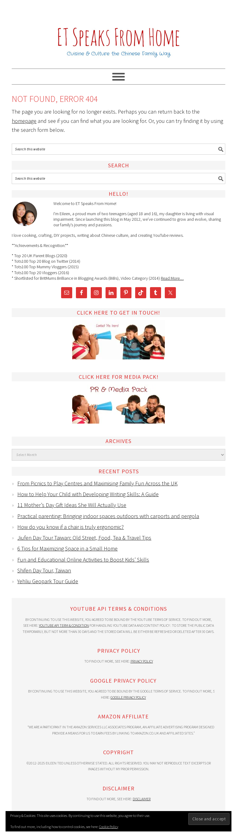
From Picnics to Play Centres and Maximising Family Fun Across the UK (97, 483)
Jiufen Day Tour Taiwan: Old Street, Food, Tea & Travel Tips (84, 537)
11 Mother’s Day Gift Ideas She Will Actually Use (71, 504)
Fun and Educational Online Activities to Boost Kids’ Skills (83, 559)
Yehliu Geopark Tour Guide (47, 581)
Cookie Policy (108, 826)
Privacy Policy (142, 661)
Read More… (172, 278)
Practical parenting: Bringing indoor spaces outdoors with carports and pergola (108, 516)
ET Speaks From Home (118, 31)
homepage (24, 120)
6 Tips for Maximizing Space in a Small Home (67, 548)
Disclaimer (142, 799)
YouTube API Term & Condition (64, 625)
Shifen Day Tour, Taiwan (44, 570)
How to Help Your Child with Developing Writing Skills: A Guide (88, 494)
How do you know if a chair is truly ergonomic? (70, 526)
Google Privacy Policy (128, 697)
